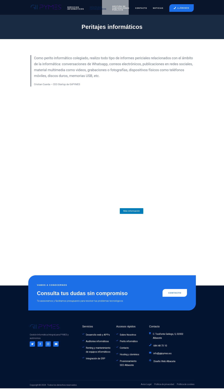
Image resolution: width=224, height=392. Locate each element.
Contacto (141, 7)
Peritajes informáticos (98, 6)
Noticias (158, 7)
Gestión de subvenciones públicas (120, 6)
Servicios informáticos (75, 6)
